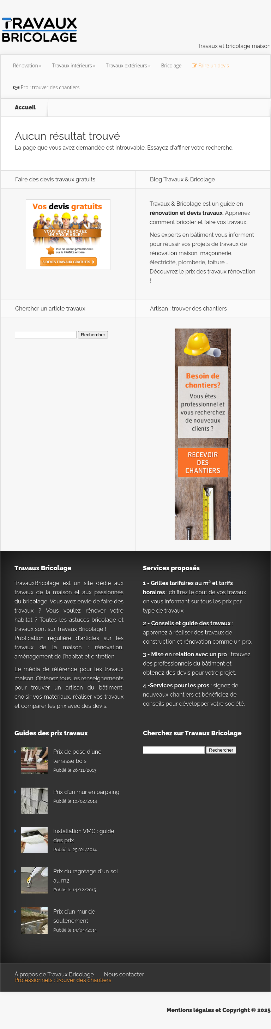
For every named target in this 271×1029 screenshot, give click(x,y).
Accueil (25, 107)
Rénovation (25, 65)
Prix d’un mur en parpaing (86, 792)
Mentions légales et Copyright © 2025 (219, 1010)
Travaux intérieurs (72, 65)
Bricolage (171, 65)
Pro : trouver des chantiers (46, 87)
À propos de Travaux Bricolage (54, 974)
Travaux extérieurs (126, 65)
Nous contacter (124, 974)
